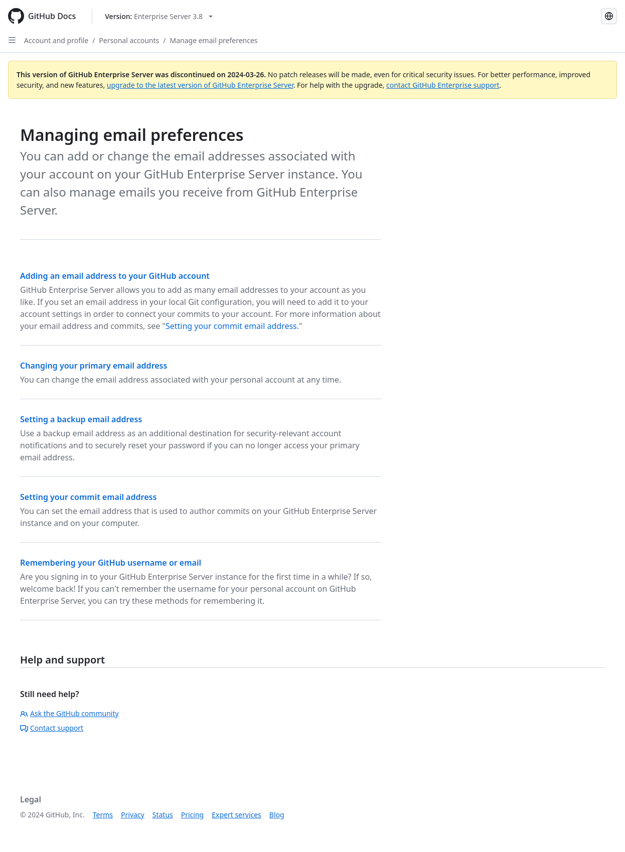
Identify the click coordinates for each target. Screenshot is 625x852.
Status (162, 814)
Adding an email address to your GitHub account (115, 275)
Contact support (51, 728)
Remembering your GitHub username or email (110, 562)
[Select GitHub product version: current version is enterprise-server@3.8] (158, 16)
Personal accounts (129, 40)
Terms (103, 814)
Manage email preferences (214, 40)
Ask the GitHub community (69, 713)
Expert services (236, 814)
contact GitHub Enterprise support (443, 85)
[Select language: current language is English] (609, 16)
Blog (276, 814)
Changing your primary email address (93, 365)
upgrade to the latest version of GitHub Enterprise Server (200, 85)
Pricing (192, 814)
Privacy (132, 814)
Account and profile (56, 40)
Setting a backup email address (81, 419)
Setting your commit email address (231, 325)
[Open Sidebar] (12, 40)
